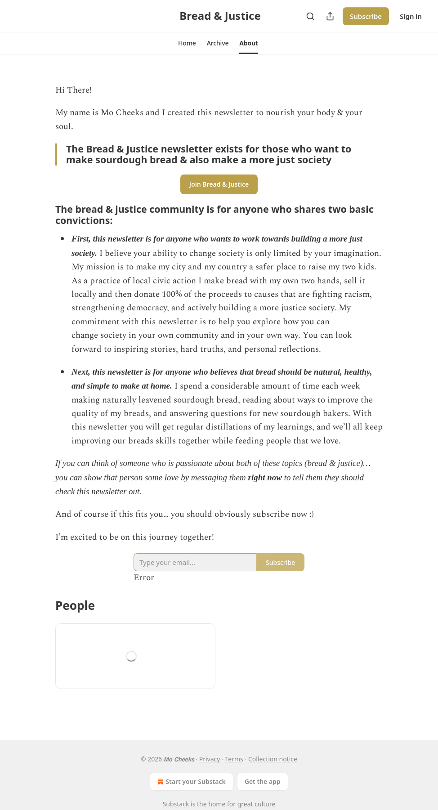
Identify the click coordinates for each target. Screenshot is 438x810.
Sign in (411, 16)
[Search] (310, 16)
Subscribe (366, 16)
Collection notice (272, 759)
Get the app (263, 781)
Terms (234, 759)
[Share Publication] (330, 16)
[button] (187, 43)
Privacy (209, 759)
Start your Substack (190, 782)
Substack (176, 804)
